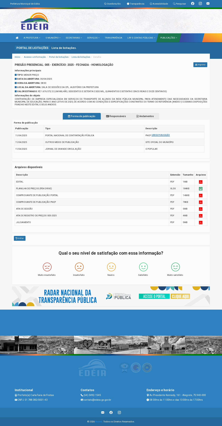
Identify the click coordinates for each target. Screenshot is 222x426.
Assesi (98, 421)
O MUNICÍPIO (53, 37)
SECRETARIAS (74, 37)
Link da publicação (161, 135)
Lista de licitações (81, 57)
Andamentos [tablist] (149, 116)
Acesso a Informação (35, 57)
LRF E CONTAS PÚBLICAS (141, 37)
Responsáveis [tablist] (116, 116)
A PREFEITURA (32, 37)
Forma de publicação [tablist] (78, 116)
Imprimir (200, 64)
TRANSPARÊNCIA (113, 37)
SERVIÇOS (93, 37)
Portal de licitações (59, 57)
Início (17, 57)
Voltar (20, 238)
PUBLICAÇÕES (168, 37)
